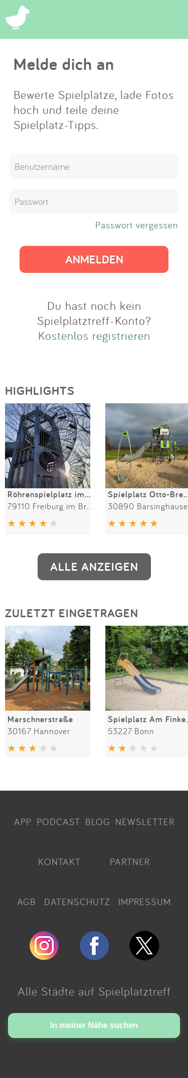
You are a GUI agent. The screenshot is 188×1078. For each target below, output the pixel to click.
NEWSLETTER (144, 822)
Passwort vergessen (136, 225)
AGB (26, 902)
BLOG (97, 822)
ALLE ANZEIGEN (94, 566)
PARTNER (130, 862)
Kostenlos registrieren (94, 335)
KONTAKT (59, 862)
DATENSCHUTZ (77, 902)
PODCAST (58, 822)
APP (23, 822)
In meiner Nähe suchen (94, 1025)
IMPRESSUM (144, 902)
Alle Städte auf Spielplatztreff (94, 991)
